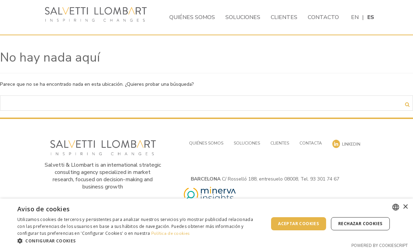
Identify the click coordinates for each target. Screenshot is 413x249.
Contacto (323, 17)
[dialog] (206, 224)
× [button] (405, 207)
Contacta (310, 143)
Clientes (284, 17)
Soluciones (242, 17)
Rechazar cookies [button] (360, 224)
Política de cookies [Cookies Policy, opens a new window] (170, 233)
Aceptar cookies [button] (298, 224)
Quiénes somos (192, 17)
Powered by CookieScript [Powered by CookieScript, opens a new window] (379, 245)
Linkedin (346, 144)
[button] (139, 240)
